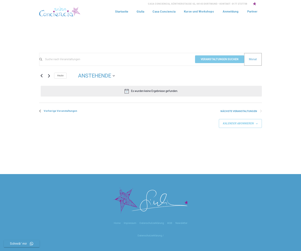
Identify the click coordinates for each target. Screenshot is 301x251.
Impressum (130, 223)
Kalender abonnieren (238, 123)
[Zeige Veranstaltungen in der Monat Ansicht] (253, 59)
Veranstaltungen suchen (219, 59)
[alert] (151, 91)
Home (117, 223)
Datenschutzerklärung (152, 223)
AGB (169, 223)
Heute (60, 75)
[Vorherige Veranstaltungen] (41, 75)
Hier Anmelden (56, 50)
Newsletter (181, 223)
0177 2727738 (239, 4)
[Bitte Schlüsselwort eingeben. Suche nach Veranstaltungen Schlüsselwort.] (120, 59)
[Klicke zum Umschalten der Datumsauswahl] (96, 76)
